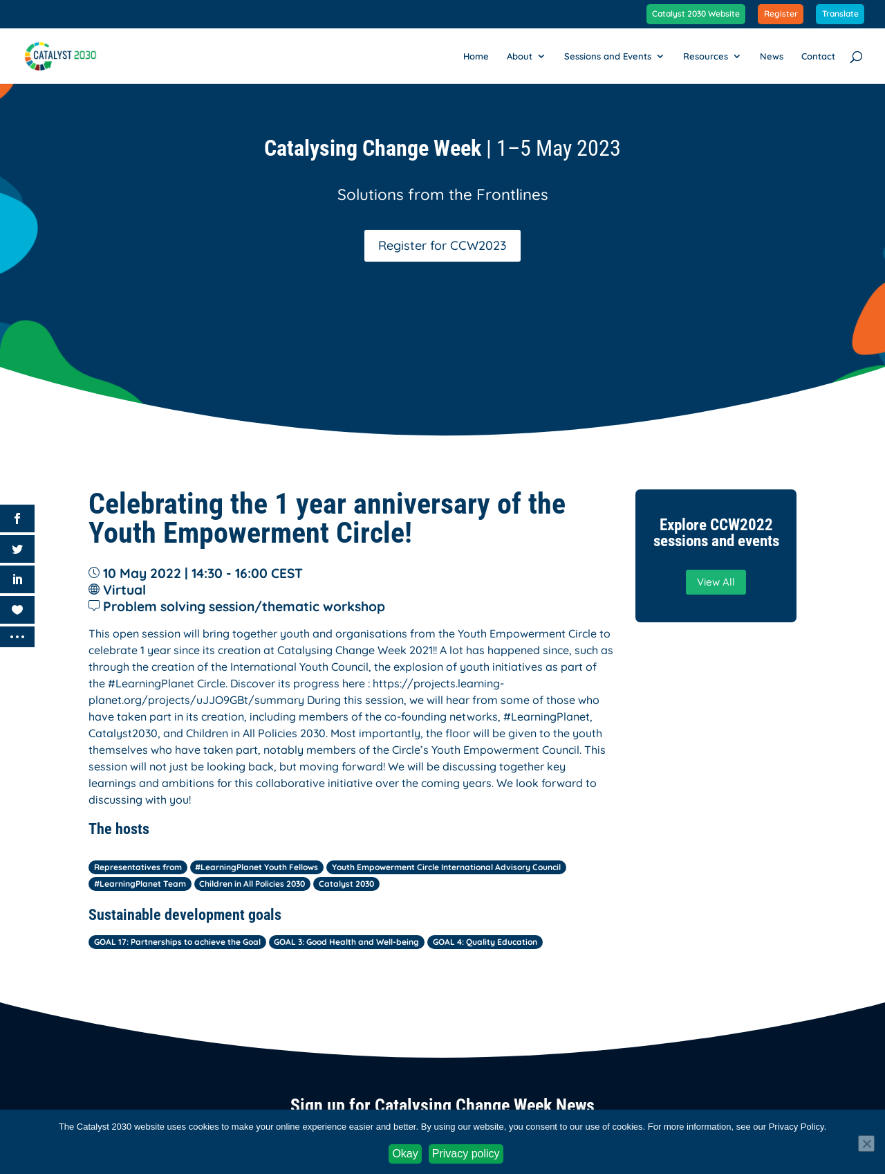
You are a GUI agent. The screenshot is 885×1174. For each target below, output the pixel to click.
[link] (68, 55)
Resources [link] (705, 56)
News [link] (771, 56)
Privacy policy (466, 1153)
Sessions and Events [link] (607, 56)
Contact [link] (818, 56)
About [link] (519, 56)
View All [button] (716, 581)
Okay (405, 1153)
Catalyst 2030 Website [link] (696, 14)
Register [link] (781, 14)
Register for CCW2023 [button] (442, 245)
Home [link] (476, 56)
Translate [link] (840, 14)
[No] (866, 1143)
